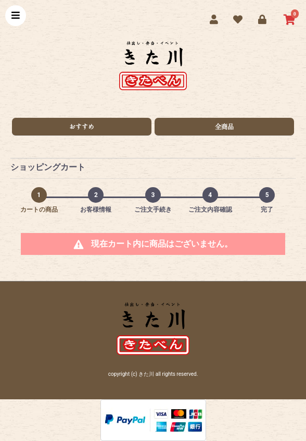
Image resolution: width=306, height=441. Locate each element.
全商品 (224, 126)
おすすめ (81, 126)
